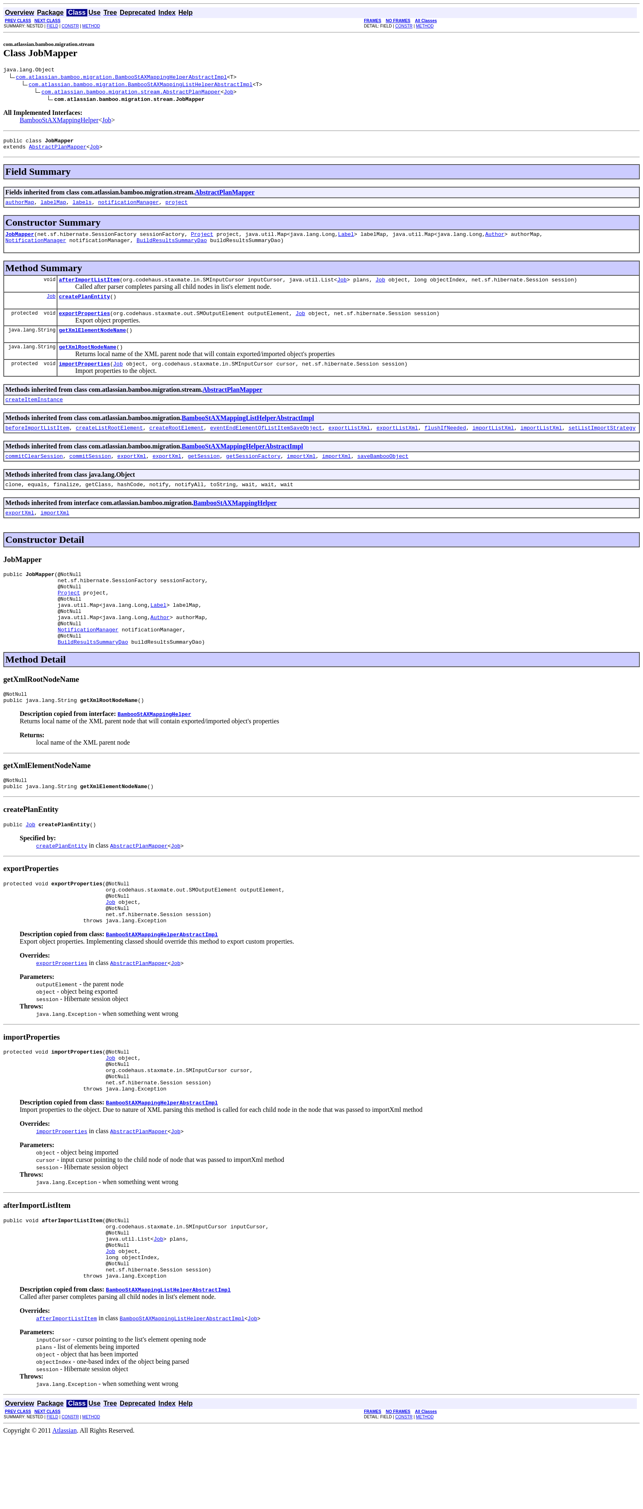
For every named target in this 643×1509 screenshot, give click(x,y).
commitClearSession (34, 474)
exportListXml (349, 444)
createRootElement (176, 444)
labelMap (53, 206)
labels (82, 206)
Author (494, 240)
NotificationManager (35, 247)
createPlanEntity (84, 306)
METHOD (91, 26)
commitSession (90, 474)
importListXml (493, 444)
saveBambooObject (382, 474)
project (176, 206)
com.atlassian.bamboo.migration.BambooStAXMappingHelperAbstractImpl (121, 78)
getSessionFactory (253, 474)
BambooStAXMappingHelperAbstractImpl (242, 463)
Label (346, 240)
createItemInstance (34, 415)
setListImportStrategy (602, 444)
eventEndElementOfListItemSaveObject (266, 444)
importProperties (84, 378)
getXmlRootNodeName (87, 360)
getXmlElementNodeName (92, 342)
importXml (301, 474)
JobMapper (19, 240)
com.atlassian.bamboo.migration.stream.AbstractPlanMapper (131, 92)
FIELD (52, 26)
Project (202, 240)
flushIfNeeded (445, 444)
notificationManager (128, 206)
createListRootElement (109, 444)
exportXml (131, 474)
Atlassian (64, 1501)
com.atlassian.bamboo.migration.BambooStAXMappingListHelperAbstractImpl (141, 85)
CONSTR (70, 26)
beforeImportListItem (37, 444)
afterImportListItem (89, 288)
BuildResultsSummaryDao (172, 247)
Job (228, 92)
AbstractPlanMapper (57, 150)
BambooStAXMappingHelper (59, 121)
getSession (204, 474)
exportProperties (84, 324)
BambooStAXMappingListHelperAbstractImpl (248, 433)
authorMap (19, 206)
